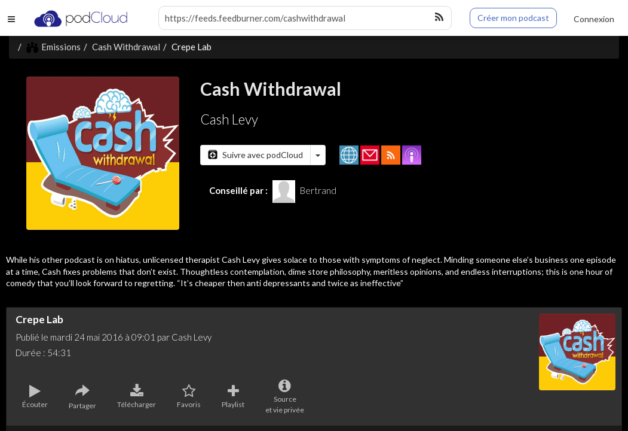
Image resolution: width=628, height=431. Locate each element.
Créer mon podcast (513, 18)
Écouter (35, 397)
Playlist (233, 397)
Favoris (189, 397)
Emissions (53, 46)
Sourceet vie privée (284, 397)
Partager (82, 397)
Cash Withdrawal (126, 46)
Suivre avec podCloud (255, 155)
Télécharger (136, 397)
